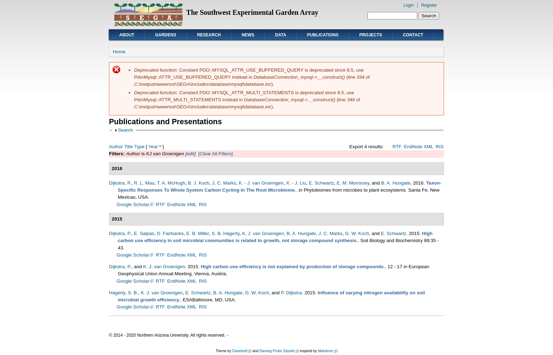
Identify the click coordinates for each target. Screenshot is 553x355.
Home (119, 51)
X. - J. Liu (296, 183)
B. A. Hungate (396, 183)
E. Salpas (144, 233)
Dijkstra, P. (120, 183)
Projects (370, 34)
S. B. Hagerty (225, 233)
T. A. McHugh (171, 183)
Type (139, 146)
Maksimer (327, 351)
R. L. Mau (144, 183)
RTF (397, 146)
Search (125, 130)
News (248, 34)
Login (408, 5)
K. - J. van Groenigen (261, 183)
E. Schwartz (321, 183)
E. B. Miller (197, 233)
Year (153, 146)
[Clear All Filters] (215, 153)
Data (280, 34)
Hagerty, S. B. (123, 292)
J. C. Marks (224, 183)
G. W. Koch (357, 233)
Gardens (165, 34)
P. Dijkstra (291, 292)
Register (429, 5)
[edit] (190, 153)
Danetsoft (241, 351)
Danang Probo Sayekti (279, 351)
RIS (439, 146)
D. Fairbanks (170, 233)
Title (128, 146)
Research (209, 34)
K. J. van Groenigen (263, 233)
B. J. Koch (198, 183)
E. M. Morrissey (353, 183)
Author (116, 146)
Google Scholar (135, 204)
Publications (323, 34)
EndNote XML (418, 146)
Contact (413, 34)
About (126, 34)
